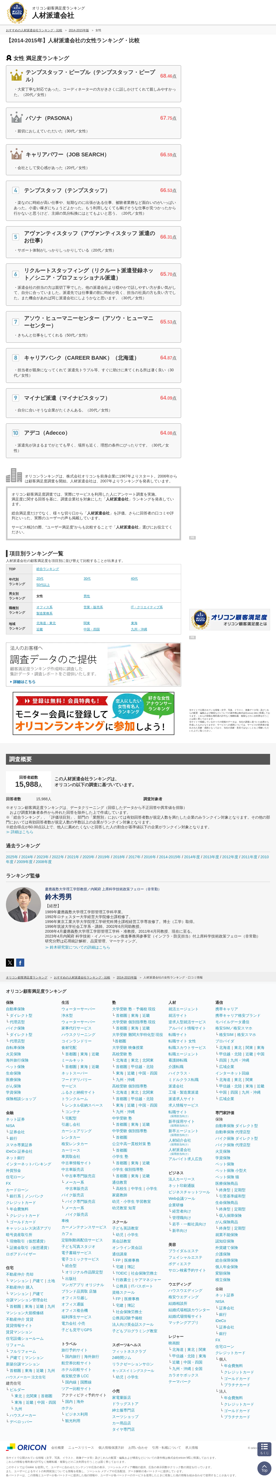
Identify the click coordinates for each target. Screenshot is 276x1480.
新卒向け (179, 1230)
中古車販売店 (72, 1169)
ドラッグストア (125, 1404)
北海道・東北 (46, 623)
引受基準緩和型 (232, 1196)
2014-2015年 (170, 857)
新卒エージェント (183, 1132)
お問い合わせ (138, 1448)
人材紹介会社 (179, 1142)
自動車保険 (15, 1009)
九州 (51, 1306)
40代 (134, 579)
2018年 (119, 857)
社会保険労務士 (144, 1273)
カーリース (70, 1150)
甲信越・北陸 (142, 1066)
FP (118, 1260)
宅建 (119, 1267)
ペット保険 (15, 1066)
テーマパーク (179, 1381)
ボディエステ (179, 1264)
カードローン (17, 1190)
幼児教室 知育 (124, 1208)
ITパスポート (142, 1286)
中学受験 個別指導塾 (129, 1131)
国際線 (86, 1382)
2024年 (27, 857)
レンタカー (70, 1137)
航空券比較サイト (76, 1363)
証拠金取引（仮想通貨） (30, 1247)
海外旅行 (91, 1356)
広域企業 (226, 1066)
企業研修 (176, 1205)
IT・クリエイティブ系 (147, 607)
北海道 (121, 1060)
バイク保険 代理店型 (232, 1145)
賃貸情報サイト (19, 1325)
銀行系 (15, 1196)
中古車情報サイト (76, 1163)
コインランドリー (76, 1041)
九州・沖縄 (139, 629)
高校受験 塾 (122, 1054)
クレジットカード (21, 1202)
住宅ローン (15, 1177)
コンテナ (72, 1112)
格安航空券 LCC (75, 1376)
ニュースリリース (81, 1448)
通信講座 (119, 1254)
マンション (19, 1281)
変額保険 (222, 1273)
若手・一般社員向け (189, 1224)
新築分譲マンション (23, 1364)
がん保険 (13, 1086)
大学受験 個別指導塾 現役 (134, 1022)
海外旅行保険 (17, 1060)
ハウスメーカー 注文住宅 (26, 1377)
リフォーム (15, 1345)
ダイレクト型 (21, 1015)
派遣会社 (176, 1086)
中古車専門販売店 (80, 1176)
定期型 (240, 1190)
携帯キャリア (226, 1009)
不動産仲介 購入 (19, 1287)
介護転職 (176, 1066)
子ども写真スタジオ (78, 1246)
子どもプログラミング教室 (134, 1331)
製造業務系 (44, 613)
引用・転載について (166, 1448)
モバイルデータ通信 (232, 1022)
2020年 (88, 857)
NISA (10, 1126)
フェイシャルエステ (185, 1257)
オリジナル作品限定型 (84, 1272)
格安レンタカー (74, 1144)
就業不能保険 (226, 1234)
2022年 (58, 857)
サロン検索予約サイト (187, 1270)
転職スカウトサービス (187, 1047)
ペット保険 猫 (227, 1177)
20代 (39, 579)
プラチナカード (237, 1385)
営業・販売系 (93, 607)
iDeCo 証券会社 (19, 1151)
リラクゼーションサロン (133, 1364)
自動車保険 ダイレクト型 (236, 1126)
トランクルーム (74, 1099)
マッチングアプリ (183, 1322)
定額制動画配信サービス (82, 1240)
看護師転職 (177, 1060)
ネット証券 (15, 1119)
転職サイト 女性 (182, 1041)
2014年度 (192, 857)
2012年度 (230, 857)
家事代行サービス (76, 1028)
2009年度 (25, 862)
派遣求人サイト (181, 1099)
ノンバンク (34, 1196)
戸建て (38, 1281)
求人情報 (191, 1448)
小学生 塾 (120, 1156)
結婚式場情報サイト (185, 1316)
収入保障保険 (230, 1215)
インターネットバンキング (28, 1164)
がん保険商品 (226, 1222)
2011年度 (249, 857)
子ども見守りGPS (76, 1330)
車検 (65, 1220)
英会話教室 (121, 1241)
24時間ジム (122, 1357)
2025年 (12, 857)
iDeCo (220, 1320)
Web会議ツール (181, 1198)
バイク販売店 (72, 1195)
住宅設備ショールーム (25, 1338)
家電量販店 (121, 1397)
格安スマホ (246, 1034)
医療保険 (13, 1079)
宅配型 (71, 1118)
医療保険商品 (226, 1183)
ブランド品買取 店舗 (78, 1291)
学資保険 (13, 1092)
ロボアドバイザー (21, 1254)
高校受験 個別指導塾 (129, 1086)
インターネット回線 (232, 1073)
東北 (18, 1396)
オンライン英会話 (127, 1247)
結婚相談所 (177, 1303)
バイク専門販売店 (80, 1201)
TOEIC (121, 1273)
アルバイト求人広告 (185, 1159)
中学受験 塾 (122, 1118)
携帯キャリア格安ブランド (238, 1015)
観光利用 (72, 1421)
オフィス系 (44, 607)
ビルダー (17, 1390)
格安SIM (226, 1034)
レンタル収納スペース (84, 1105)
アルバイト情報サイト (187, 1028)
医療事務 (131, 1260)
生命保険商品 (226, 1202)
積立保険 (222, 1280)
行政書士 (123, 1280)
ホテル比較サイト (76, 1369)
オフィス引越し (74, 1298)
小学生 (151, 1188)
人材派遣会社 (179, 1151)
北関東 (31, 1396)
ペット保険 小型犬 (231, 1170)
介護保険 (222, 1254)
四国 (223, 1060)
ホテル (67, 1408)
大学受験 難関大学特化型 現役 (137, 1034)
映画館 (174, 1343)
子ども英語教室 (125, 1228)
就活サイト (177, 1015)
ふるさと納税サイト (78, 1092)
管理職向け (181, 1217)
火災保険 (13, 1054)
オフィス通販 (72, 1304)
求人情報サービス (183, 1105)
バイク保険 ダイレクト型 (236, 1138)
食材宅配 (69, 1047)
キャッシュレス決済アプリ (28, 1228)
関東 (87, 623)
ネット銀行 (15, 1158)
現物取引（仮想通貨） (28, 1241)
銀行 (13, 1138)
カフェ (67, 1233)
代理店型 (17, 1022)
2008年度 (44, 862)
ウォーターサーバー (78, 1009)
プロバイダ (224, 1041)
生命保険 (13, 1073)
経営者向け (181, 1211)
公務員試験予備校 (127, 1318)
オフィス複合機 (74, 1310)
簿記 (131, 1267)
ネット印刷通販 (181, 1185)
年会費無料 (19, 1209)
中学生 (136, 1188)
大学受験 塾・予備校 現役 (134, 1009)
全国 (198, 1368)
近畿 (39, 629)
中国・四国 (92, 629)
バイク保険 (15, 1028)
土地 (51, 1281)
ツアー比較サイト (76, 1388)
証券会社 (17, 1132)
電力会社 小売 (73, 1323)
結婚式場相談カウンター (189, 1310)
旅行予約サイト (74, 1350)
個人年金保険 (226, 1267)
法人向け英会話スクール (133, 1324)
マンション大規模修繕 (25, 1313)
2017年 (135, 857)
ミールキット (72, 1060)
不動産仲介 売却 (19, 1274)
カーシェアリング (76, 1131)
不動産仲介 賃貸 (19, 1319)
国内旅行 (72, 1356)
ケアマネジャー (148, 1280)
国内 (69, 1401)
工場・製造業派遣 (183, 1092)
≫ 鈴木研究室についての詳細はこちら (77, 947)
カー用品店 (121, 1423)
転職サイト (177, 1034)
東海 (134, 623)
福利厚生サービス (76, 1317)
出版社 (71, 1278)
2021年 (73, 857)
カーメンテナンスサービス (84, 1227)
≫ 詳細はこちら (19, 832)
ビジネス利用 (76, 1414)
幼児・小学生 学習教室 (131, 1201)
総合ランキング (47, 569)
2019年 (104, 857)
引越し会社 (70, 1124)
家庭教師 (119, 1195)
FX (8, 1183)
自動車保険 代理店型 (232, 1132)
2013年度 (211, 857)
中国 (260, 1054)
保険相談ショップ (21, 1099)
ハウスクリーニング (78, 1034)
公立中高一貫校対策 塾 (131, 1144)
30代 (87, 579)
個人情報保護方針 (111, 1448)
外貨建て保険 (226, 1247)
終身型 (224, 1190)
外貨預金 (13, 1170)
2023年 (43, 857)
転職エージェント (183, 1054)
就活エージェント (183, 1009)
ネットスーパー (74, 1073)
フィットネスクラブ (129, 1351)
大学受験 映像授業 (127, 1047)
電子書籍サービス (76, 1253)
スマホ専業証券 (19, 1145)
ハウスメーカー (23, 1415)
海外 (80, 1401)
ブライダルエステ (183, 1251)
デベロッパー (21, 1422)
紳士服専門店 (123, 1410)
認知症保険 (224, 1241)
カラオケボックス (183, 1375)
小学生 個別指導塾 (127, 1169)
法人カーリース (181, 1179)
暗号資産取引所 (19, 1234)
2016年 (150, 857)
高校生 (121, 1188)
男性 (87, 596)
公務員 (121, 1286)
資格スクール (123, 1292)
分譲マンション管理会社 (26, 1300)
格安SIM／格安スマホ (233, 1028)
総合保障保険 (226, 1260)
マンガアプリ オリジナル (82, 1285)
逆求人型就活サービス (187, 1022)
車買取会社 (70, 1156)
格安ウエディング (183, 1297)
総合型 (71, 1265)
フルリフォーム (23, 1351)
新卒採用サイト (181, 1123)
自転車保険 (15, 1047)
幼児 (119, 1234)
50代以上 (43, 585)
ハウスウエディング (185, 1290)
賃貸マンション (19, 1332)
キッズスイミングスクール (133, 1371)
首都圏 (15, 1306)
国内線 (71, 1382)
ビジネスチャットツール (189, 1192)
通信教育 (119, 1182)
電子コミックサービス (80, 1259)
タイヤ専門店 (123, 1429)
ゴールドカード (23, 1222)
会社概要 (57, 1448)
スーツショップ (125, 1416)
